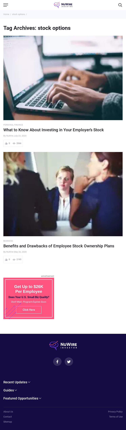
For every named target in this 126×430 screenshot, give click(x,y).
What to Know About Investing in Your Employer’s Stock (53, 130)
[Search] (120, 5)
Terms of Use (116, 416)
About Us (8, 411)
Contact (7, 416)
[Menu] (5, 5)
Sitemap (7, 421)
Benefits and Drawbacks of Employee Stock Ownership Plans (58, 246)
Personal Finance (13, 125)
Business (8, 241)
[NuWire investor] (63, 5)
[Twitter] (69, 361)
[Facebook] (57, 361)
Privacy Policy (115, 411)
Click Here (29, 309)
